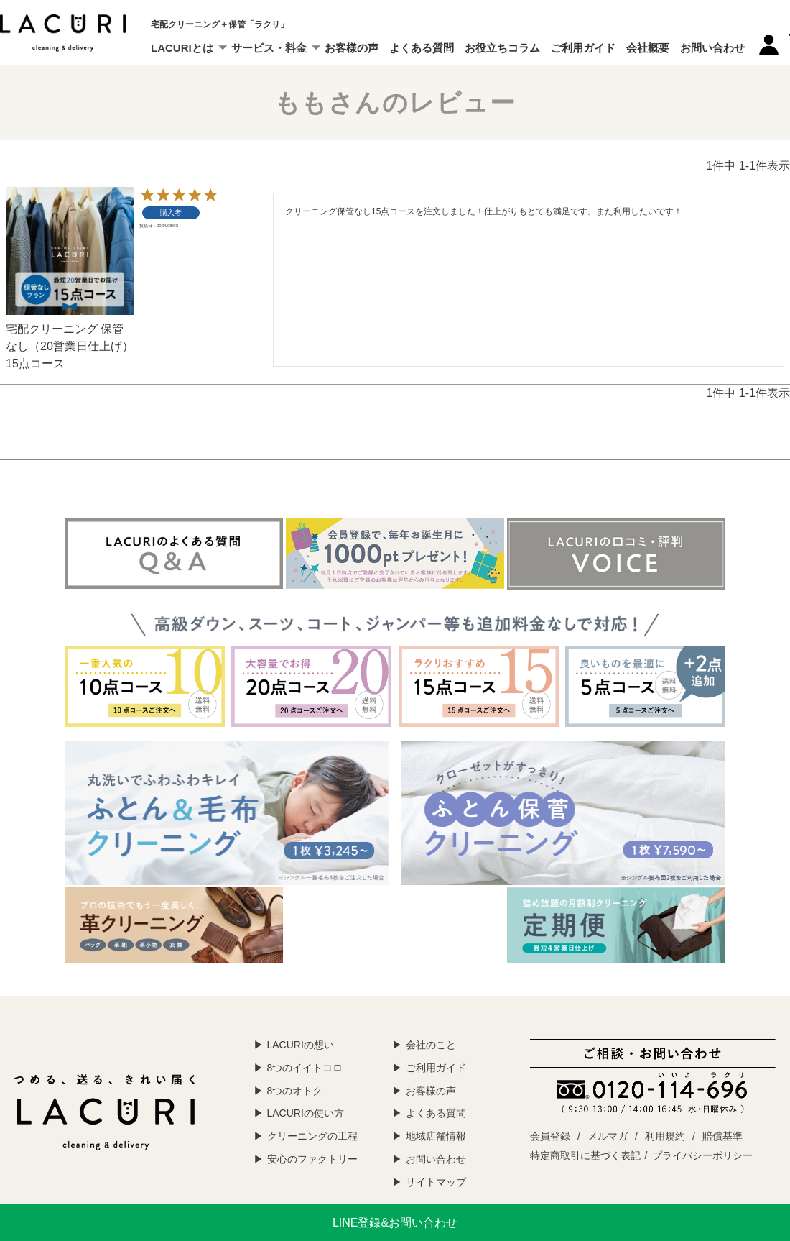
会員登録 (550, 1136)
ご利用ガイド (583, 48)
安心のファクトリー (312, 1159)
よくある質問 (421, 48)
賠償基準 (722, 1136)
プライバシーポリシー (702, 1155)
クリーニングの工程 (312, 1136)
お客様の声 (351, 48)
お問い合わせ (712, 48)
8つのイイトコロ (305, 1067)
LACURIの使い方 (305, 1113)
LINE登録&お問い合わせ (395, 1223)
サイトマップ (436, 1182)
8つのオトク (295, 1090)
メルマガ (607, 1136)
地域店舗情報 (436, 1136)
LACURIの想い (300, 1044)
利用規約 (665, 1136)
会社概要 (647, 48)
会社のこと (431, 1044)
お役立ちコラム (502, 48)
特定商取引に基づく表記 (585, 1155)
